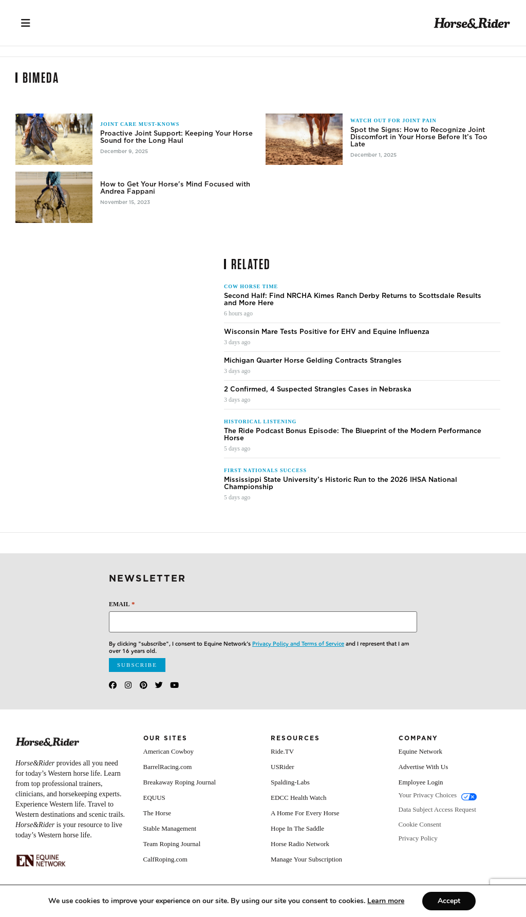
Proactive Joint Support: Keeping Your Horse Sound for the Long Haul (176, 137)
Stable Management (170, 828)
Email (122, 604)
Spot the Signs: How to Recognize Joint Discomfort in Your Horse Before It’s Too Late (418, 137)
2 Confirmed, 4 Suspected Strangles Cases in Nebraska (317, 389)
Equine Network (421, 751)
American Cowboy (168, 751)
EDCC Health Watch (298, 797)
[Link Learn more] (385, 901)
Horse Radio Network (300, 844)
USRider (282, 767)
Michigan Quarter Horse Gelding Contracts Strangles (313, 360)
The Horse (157, 813)
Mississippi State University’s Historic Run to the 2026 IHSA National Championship (340, 483)
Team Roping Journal (172, 844)
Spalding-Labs (290, 782)
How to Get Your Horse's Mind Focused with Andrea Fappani (175, 188)
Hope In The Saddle (297, 828)
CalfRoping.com (165, 859)
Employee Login (421, 782)
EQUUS (154, 797)
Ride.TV (282, 751)
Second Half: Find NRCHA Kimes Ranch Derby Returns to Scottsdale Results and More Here (352, 299)
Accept (449, 901)
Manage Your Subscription (306, 859)
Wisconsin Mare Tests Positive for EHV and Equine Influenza (326, 331)
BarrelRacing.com (167, 767)
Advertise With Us (423, 767)
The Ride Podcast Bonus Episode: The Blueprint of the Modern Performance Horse (352, 434)
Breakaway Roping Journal (179, 782)
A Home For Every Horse (305, 813)
